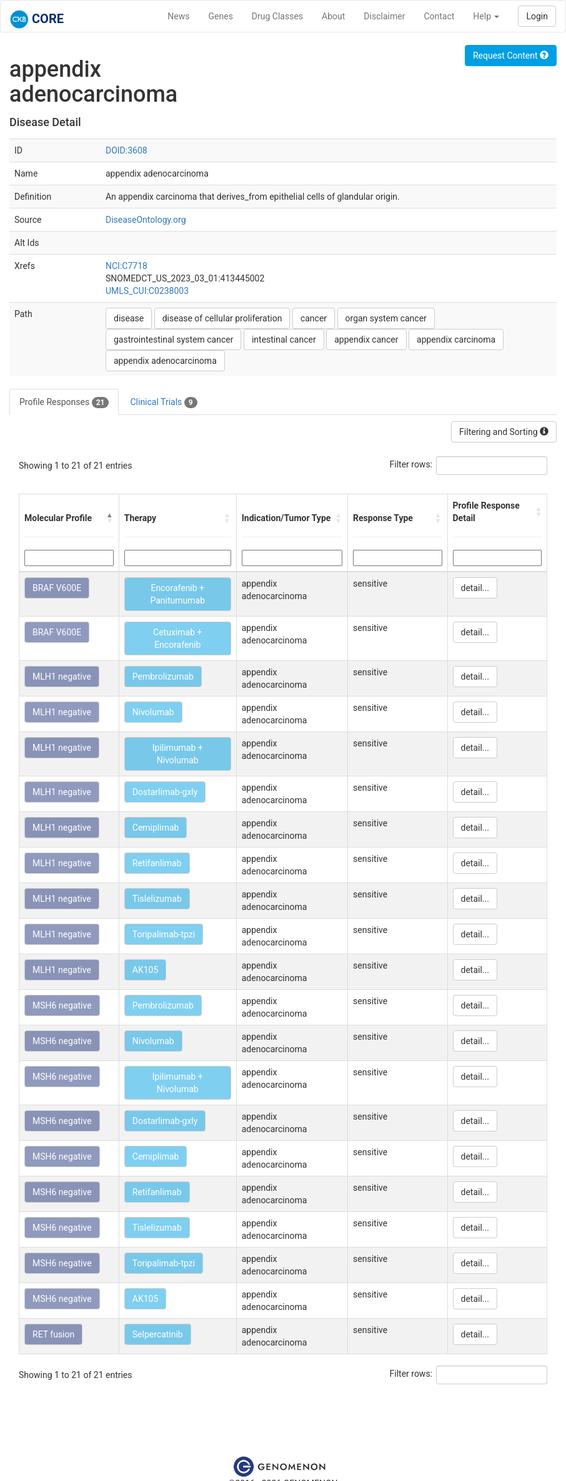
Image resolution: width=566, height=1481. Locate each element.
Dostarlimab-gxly (165, 792)
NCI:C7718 (126, 266)
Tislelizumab (157, 899)
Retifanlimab (157, 863)
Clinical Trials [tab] (163, 402)
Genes (221, 16)
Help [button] (486, 16)
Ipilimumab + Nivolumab (177, 754)
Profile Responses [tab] (64, 402)
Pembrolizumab (163, 677)
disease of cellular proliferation (222, 318)
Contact (439, 16)
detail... (475, 588)
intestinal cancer (284, 340)
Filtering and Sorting (504, 432)
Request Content (511, 56)
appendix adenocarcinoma (165, 361)
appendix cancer (366, 340)
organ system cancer (386, 318)
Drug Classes (277, 16)
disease (129, 318)
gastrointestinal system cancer (173, 340)
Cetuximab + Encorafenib (177, 638)
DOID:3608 (126, 150)
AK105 (145, 970)
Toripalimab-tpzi (163, 934)
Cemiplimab (155, 828)
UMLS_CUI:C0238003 (147, 291)
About (333, 16)
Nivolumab (153, 712)
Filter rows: (411, 464)
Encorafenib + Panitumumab (177, 594)
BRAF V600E (56, 588)
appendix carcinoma (456, 340)
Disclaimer (384, 16)
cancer (313, 318)
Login (537, 16)
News (178, 16)
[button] (110, 518)
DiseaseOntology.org (146, 220)
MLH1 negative (61, 677)
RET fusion (53, 1334)
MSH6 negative (62, 1005)
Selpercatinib (157, 1334)
